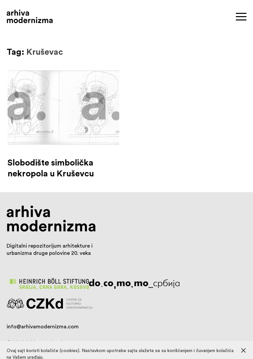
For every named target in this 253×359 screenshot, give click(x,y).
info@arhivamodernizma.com (43, 326)
